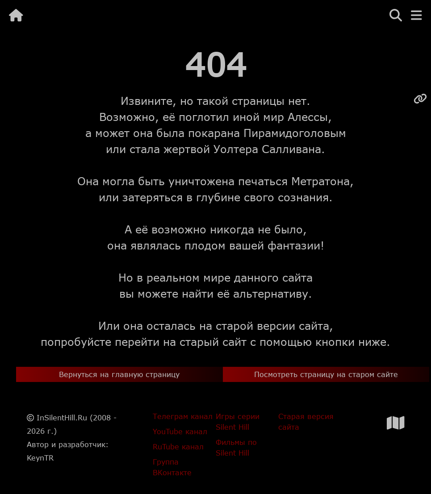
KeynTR (40, 457)
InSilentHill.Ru (62, 417)
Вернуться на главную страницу (119, 374)
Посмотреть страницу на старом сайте (326, 374)
